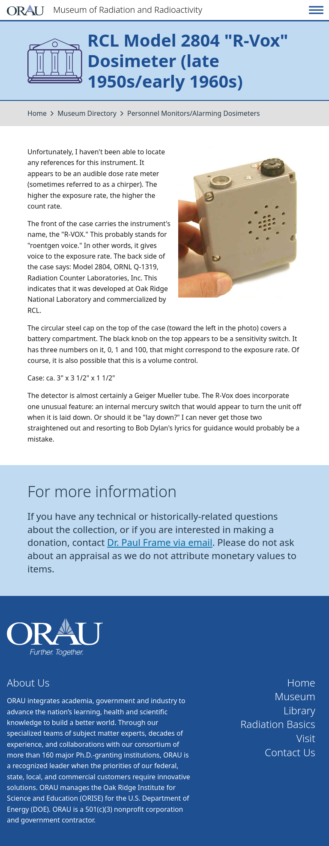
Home (37, 113)
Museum (295, 696)
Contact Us (290, 752)
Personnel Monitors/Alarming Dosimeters (193, 113)
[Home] (156, 10)
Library (299, 711)
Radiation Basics (277, 724)
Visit (305, 738)
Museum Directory (87, 113)
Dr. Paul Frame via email (159, 542)
